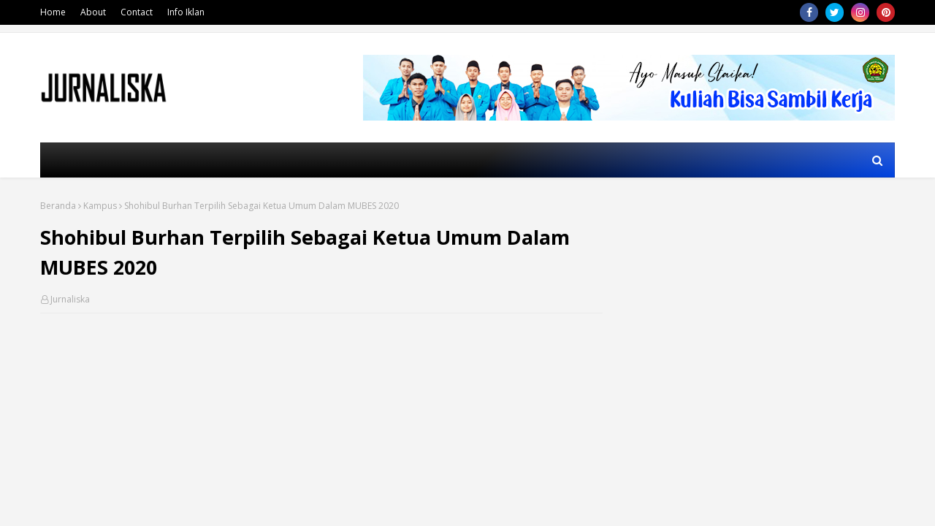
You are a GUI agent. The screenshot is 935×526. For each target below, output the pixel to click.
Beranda (58, 205)
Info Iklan (186, 12)
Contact (137, 12)
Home (53, 12)
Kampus (100, 205)
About (93, 12)
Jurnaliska (70, 299)
